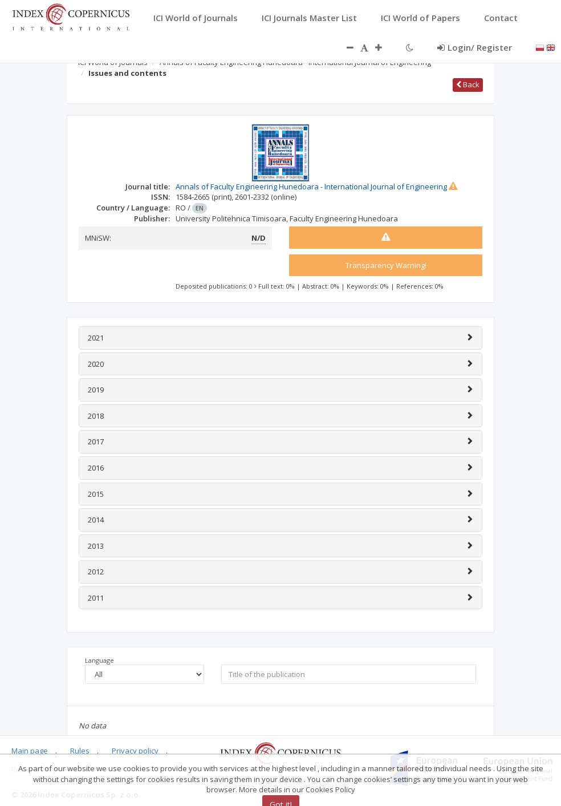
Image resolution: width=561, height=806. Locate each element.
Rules (80, 751)
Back (467, 84)
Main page (29, 751)
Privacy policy (135, 751)
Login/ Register (474, 47)
